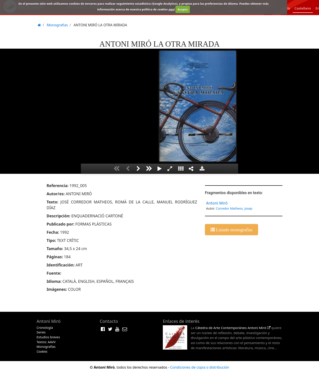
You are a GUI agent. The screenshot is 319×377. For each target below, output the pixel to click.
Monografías (46, 346)
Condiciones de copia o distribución (199, 367)
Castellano (302, 8)
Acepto (183, 9)
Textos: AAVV (46, 342)
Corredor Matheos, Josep (234, 208)
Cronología (45, 327)
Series (41, 332)
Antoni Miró (217, 203)
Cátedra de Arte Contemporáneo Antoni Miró (232, 327)
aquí (171, 9)
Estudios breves (48, 337)
